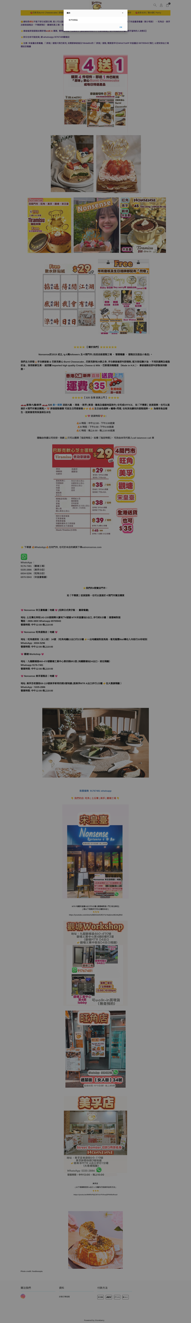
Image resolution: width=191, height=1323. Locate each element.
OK (120, 27)
